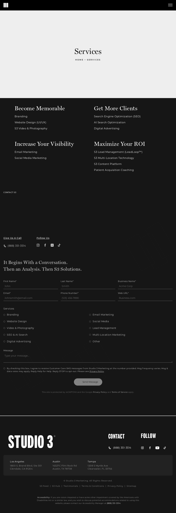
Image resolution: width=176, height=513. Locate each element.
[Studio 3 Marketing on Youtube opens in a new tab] (52, 236)
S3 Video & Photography (31, 128)
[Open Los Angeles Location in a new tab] (26, 467)
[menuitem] (38, 236)
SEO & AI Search (17, 326)
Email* (7, 284)
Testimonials (71, 486)
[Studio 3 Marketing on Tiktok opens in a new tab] (59, 236)
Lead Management (104, 319)
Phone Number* (70, 284)
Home (79, 59)
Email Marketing (26, 152)
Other (96, 332)
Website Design (17, 312)
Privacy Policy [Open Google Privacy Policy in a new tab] (100, 383)
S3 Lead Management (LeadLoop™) (118, 152)
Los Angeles (17, 461)
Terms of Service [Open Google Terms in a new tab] (120, 383)
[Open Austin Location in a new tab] (65, 467)
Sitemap (131, 486)
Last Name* (67, 272)
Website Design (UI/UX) (30, 122)
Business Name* (127, 272)
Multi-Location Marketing (109, 326)
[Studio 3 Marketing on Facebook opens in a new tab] (45, 236)
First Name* (10, 272)
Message (8, 341)
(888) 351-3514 (113, 503)
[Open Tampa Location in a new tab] (100, 467)
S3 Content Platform (108, 164)
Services (94, 59)
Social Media (101, 312)
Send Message (90, 373)
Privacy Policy (97, 362)
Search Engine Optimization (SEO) (117, 116)
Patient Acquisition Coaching (114, 170)
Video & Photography (20, 319)
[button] (170, 5)
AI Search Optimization (109, 122)
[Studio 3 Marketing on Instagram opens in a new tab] (38, 236)
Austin (56, 461)
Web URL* (123, 284)
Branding (21, 116)
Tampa (92, 461)
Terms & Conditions (93, 486)
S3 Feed (44, 486)
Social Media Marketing (30, 158)
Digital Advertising (106, 128)
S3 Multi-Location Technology (114, 158)
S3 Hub (56, 486)
